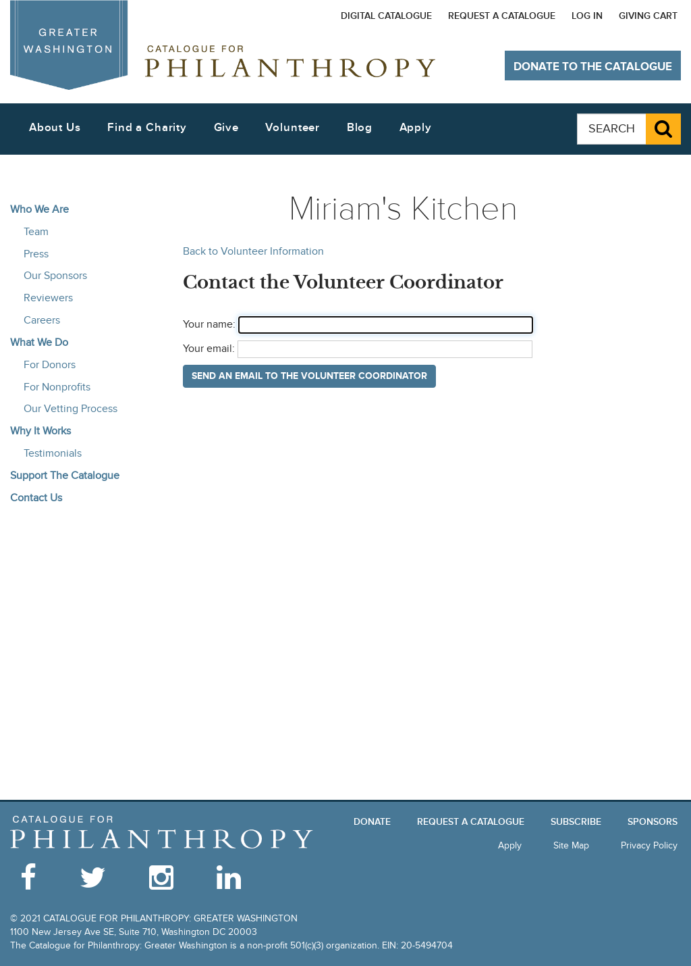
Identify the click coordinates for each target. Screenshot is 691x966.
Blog (359, 127)
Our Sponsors (55, 275)
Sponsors (653, 822)
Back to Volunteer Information (253, 251)
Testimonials (53, 453)
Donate (372, 822)
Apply (415, 127)
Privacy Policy (649, 845)
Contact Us (36, 498)
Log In (587, 16)
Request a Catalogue (501, 16)
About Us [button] (55, 127)
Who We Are (39, 209)
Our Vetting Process (70, 408)
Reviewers (48, 298)
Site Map (571, 845)
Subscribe (576, 822)
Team (36, 231)
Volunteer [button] (292, 127)
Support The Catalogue (64, 475)
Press (36, 254)
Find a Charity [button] (147, 127)
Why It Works (40, 431)
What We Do (39, 342)
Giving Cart (648, 16)
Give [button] (226, 127)
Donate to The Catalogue (593, 67)
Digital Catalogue (386, 16)
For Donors (50, 365)
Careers (42, 320)
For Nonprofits (57, 387)
